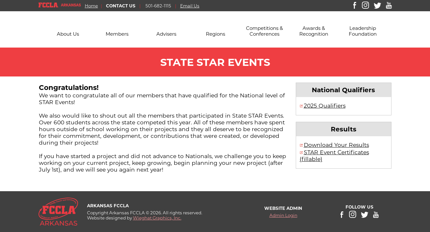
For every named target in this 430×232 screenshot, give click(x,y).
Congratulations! (69, 87)
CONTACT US (121, 5)
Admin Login (283, 215)
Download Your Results (336, 144)
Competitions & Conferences (264, 31)
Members (117, 34)
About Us (68, 34)
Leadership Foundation (363, 31)
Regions (215, 34)
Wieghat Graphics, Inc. (157, 217)
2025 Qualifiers (325, 105)
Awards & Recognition (313, 31)
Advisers (166, 34)
